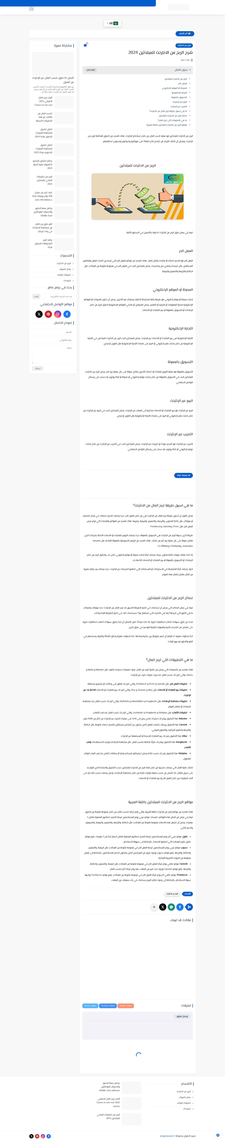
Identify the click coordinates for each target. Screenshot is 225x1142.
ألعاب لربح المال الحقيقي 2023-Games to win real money (43, 101)
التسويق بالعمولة (179, 97)
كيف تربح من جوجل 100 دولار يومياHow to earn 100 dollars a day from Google (42, 196)
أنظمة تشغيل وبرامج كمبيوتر (138, 12)
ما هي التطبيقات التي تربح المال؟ (172, 120)
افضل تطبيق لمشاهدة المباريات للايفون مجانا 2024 (43, 133)
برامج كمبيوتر (65, 269)
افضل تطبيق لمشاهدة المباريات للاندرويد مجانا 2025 (43, 149)
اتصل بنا (92, 3)
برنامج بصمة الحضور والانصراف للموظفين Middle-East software (43, 212)
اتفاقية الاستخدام (127, 3)
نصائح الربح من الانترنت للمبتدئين (173, 116)
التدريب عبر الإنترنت (179, 106)
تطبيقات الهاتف (96, 12)
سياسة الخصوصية (145, 3)
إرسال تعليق (182, 1016)
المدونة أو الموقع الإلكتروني (174, 88)
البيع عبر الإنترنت (180, 102)
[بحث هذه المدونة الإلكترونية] (57, 296)
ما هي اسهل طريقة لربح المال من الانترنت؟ (168, 111)
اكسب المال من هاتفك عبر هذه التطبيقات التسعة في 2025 (44, 117)
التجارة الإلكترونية (179, 93)
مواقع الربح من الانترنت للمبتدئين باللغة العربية (167, 125)
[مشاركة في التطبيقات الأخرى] (154, 907)
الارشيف (103, 3)
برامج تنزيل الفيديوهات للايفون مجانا (43, 243)
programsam (166, 1136)
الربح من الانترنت (114, 12)
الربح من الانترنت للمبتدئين (175, 79)
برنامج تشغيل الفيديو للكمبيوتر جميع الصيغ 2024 (42, 164)
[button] (180, 907)
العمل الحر (182, 83)
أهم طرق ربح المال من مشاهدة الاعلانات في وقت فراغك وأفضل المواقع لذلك (42, 228)
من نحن (113, 3)
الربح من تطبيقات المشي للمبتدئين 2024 (44, 180)
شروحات (82, 12)
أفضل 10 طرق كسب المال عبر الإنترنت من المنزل (53, 80)
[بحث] (31, 11)
